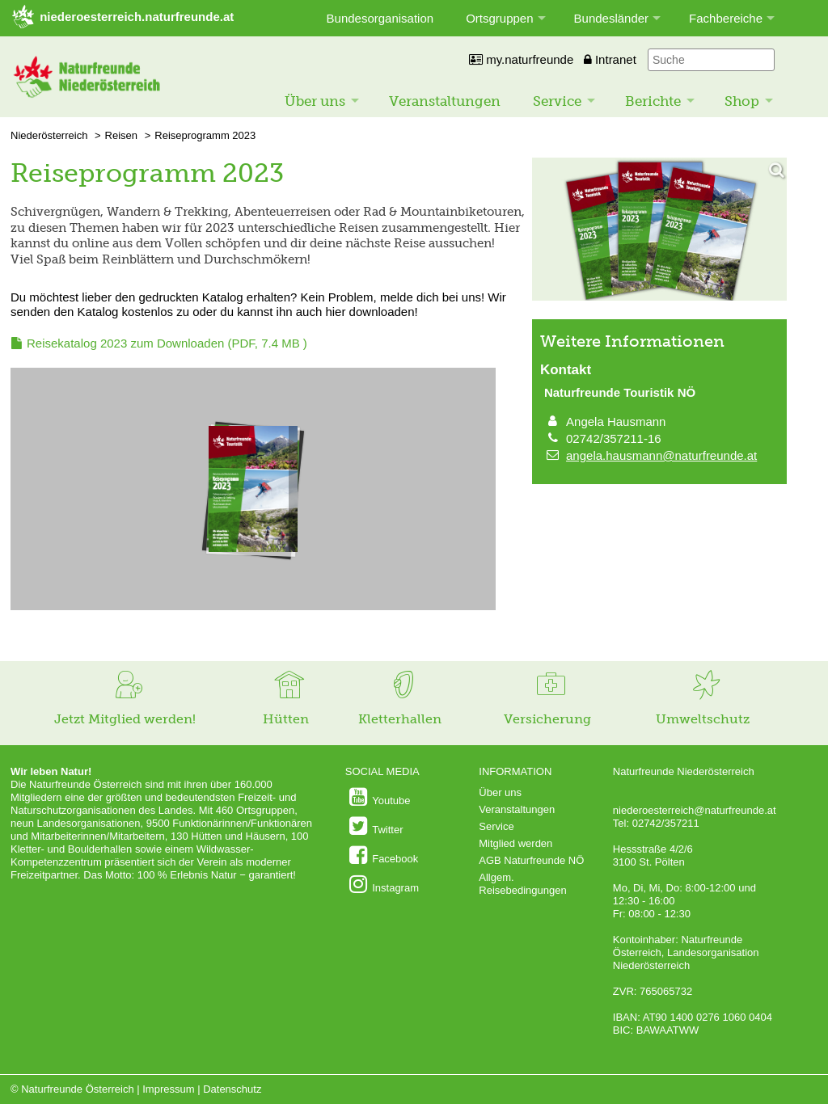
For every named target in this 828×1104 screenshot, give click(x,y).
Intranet (610, 59)
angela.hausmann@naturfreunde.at (661, 455)
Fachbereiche (726, 18)
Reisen (121, 135)
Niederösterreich (49, 135)
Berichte (653, 101)
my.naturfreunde (521, 59)
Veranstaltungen (445, 101)
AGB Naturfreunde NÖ (531, 860)
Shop (741, 101)
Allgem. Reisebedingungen (522, 883)
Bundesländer (611, 18)
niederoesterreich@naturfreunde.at (694, 810)
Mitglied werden (515, 843)
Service (557, 101)
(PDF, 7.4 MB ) (167, 343)
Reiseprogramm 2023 (205, 135)
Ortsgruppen (499, 18)
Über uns (315, 101)
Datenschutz (232, 1089)
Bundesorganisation (380, 18)
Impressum (168, 1089)
